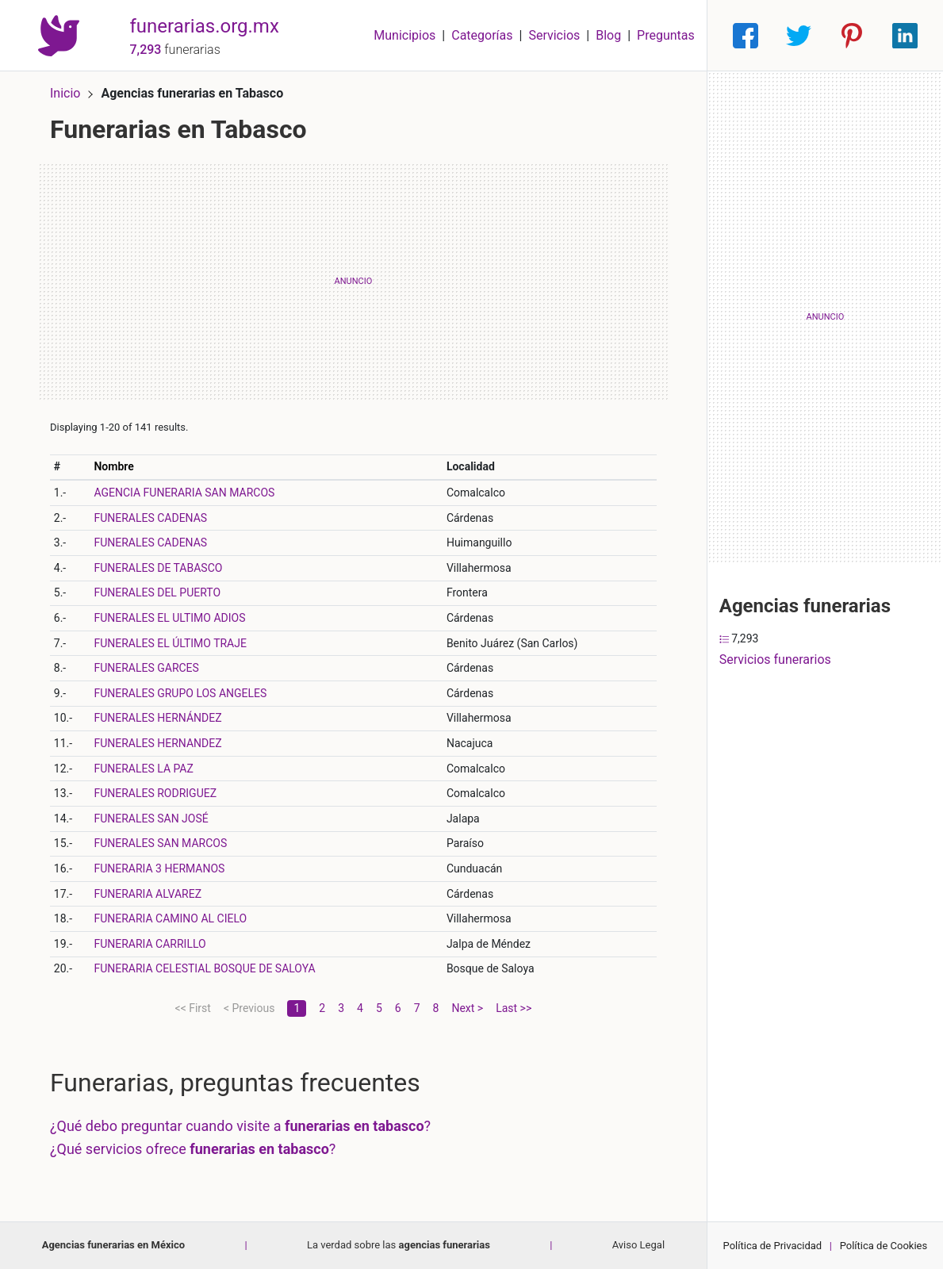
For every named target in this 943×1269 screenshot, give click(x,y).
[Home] (58, 34)
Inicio (65, 93)
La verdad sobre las (398, 1245)
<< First (193, 1008)
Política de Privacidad (772, 1246)
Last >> (513, 1008)
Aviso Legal (638, 1245)
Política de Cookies (884, 1246)
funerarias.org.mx (203, 26)
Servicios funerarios (775, 659)
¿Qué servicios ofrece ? (192, 1149)
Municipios (404, 35)
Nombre (113, 466)
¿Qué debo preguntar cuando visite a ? (240, 1126)
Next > (467, 1008)
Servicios (554, 35)
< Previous (249, 1008)
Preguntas (666, 35)
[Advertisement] (353, 282)
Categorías (481, 35)
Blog (608, 35)
